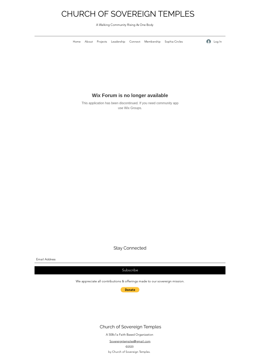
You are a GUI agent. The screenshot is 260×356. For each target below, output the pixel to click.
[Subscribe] (130, 270)
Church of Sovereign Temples (130, 326)
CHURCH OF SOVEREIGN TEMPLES (127, 14)
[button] (130, 289)
